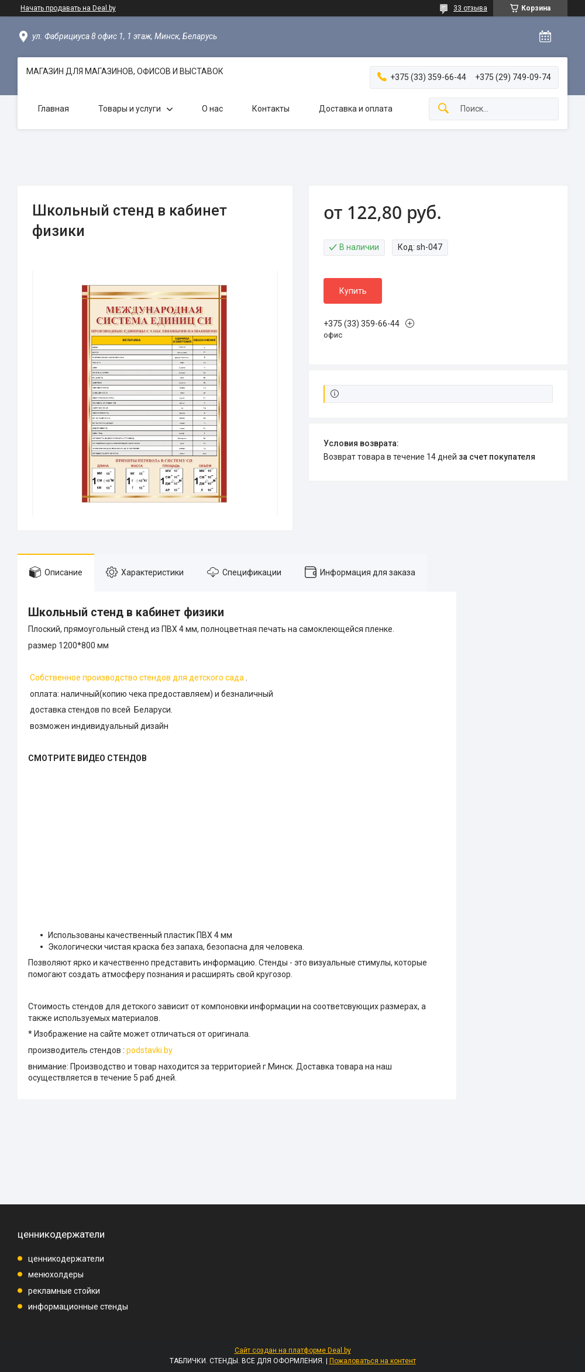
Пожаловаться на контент (372, 1361)
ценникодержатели (66, 1258)
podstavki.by (149, 1050)
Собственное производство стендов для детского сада (137, 677)
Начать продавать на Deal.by (68, 8)
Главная (53, 108)
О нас (212, 108)
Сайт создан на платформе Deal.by (293, 1350)
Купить (353, 291)
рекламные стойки (64, 1290)
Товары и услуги (129, 108)
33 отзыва (470, 8)
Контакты (271, 108)
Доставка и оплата (356, 108)
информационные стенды (78, 1306)
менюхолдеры (56, 1274)
